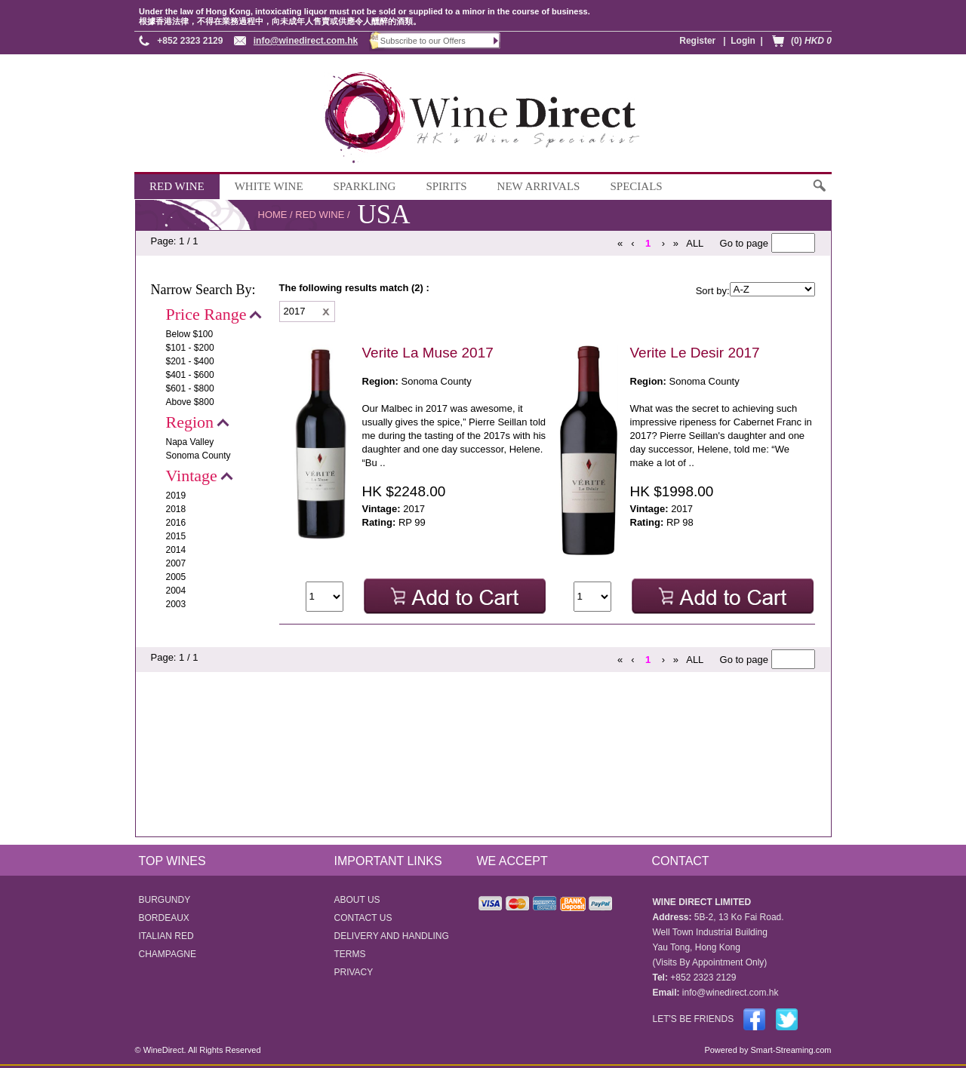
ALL (694, 243)
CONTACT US (363, 918)
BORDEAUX (164, 918)
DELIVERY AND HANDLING (391, 936)
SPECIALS (636, 186)
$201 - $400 (190, 361)
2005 (176, 577)
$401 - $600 (190, 375)
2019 (176, 495)
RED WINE (177, 186)
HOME (273, 214)
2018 (176, 509)
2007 (176, 563)
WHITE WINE (269, 186)
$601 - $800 (190, 388)
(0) (811, 40)
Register (697, 40)
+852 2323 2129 (190, 40)
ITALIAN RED (166, 936)
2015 (176, 536)
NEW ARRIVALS (538, 186)
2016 (176, 522)
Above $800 (190, 402)
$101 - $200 (190, 347)
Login (743, 40)
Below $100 (190, 334)
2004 (176, 590)
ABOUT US (357, 900)
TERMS (350, 954)
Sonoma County (198, 455)
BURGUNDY (165, 900)
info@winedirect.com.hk (306, 40)
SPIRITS (446, 186)
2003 (176, 604)
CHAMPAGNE (167, 954)
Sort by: (713, 290)
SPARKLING (365, 186)
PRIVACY (354, 972)
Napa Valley (190, 442)
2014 (176, 550)
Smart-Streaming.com (789, 1049)
